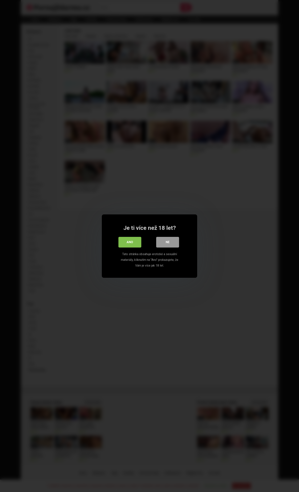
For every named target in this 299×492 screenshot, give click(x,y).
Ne (168, 242)
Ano (130, 242)
